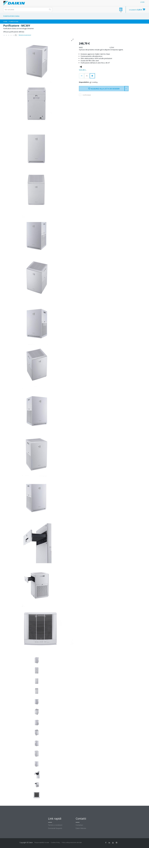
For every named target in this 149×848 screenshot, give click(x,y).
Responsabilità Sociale (41, 842)
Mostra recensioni (25, 35)
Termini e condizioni (55, 825)
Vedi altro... (83, 70)
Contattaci (79, 825)
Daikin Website (81, 828)
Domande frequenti (55, 828)
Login (142, 2)
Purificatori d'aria (11, 16)
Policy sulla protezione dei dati (72, 842)
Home (5, 22)
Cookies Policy (55, 842)
